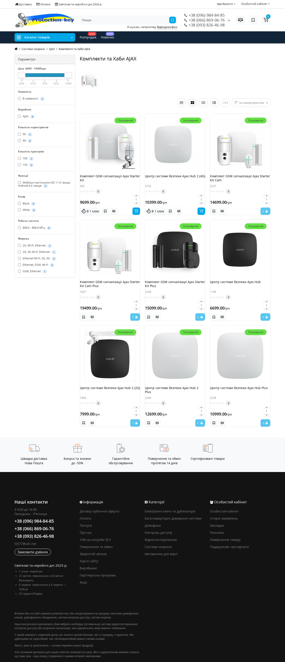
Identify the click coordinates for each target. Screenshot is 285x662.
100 (26, 158)
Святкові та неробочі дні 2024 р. (78, 4)
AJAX (26, 116)
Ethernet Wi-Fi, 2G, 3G (37, 259)
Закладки (217, 509)
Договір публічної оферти (99, 494)
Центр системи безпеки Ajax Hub (239, 278)
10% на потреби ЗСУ (95, 523)
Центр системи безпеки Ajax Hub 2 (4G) (174, 180)
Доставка (23, 4)
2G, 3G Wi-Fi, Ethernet (37, 252)
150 (26, 165)
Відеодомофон (167, 27)
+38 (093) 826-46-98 (204, 25)
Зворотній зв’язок (93, 537)
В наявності (31, 99)
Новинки (107, 35)
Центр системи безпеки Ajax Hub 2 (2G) (109, 381)
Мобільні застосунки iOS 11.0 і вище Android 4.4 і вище (44, 184)
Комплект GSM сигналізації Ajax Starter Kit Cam (238, 180)
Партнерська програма (98, 558)
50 (25, 134)
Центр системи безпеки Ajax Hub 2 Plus (174, 381)
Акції (83, 566)
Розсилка (217, 516)
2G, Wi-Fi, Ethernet (35, 246)
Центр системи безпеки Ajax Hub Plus (239, 381)
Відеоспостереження (161, 523)
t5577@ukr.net (25, 527)
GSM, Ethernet (32, 272)
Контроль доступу (158, 516)
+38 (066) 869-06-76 (204, 20)
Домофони (153, 509)
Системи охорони (158, 530)
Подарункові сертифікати (229, 530)
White (27, 210)
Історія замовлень (224, 502)
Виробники (88, 551)
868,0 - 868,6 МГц (34, 228)
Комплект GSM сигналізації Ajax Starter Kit (108, 180)
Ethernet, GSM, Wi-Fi (36, 265)
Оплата (43, 4)
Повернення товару (225, 523)
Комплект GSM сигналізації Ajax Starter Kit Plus (173, 280)
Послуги (86, 509)
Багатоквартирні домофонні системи (173, 502)
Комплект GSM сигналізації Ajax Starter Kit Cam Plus (108, 280)
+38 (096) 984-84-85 (204, 15)
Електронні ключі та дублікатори (170, 494)
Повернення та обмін (96, 530)
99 (25, 141)
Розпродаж (88, 35)
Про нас (86, 516)
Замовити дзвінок (32, 535)
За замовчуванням (251, 103)
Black (27, 204)
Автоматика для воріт (161, 537)
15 (224, 103)
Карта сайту (89, 544)
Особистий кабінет (224, 494)
